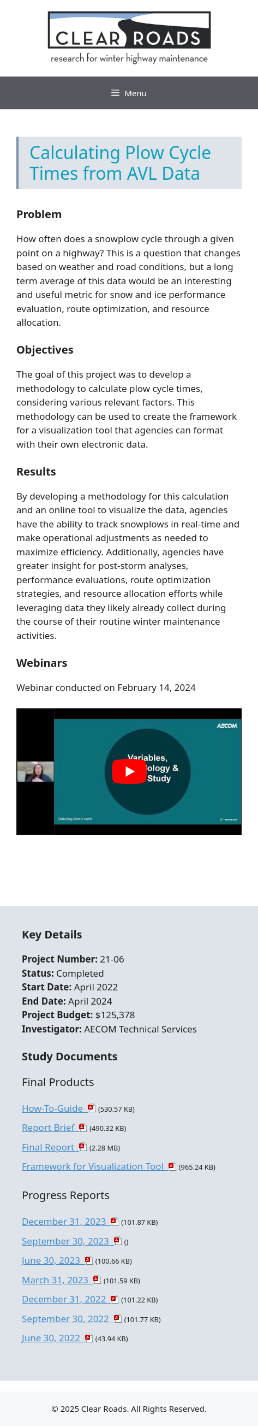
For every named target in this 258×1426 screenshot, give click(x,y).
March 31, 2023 (57, 1280)
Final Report (50, 1147)
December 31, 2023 (66, 1221)
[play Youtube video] (129, 771)
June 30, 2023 (53, 1260)
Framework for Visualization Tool (95, 1166)
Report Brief (50, 1127)
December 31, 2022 (66, 1299)
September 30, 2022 (68, 1318)
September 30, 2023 (68, 1241)
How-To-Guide (55, 1108)
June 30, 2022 (53, 1337)
